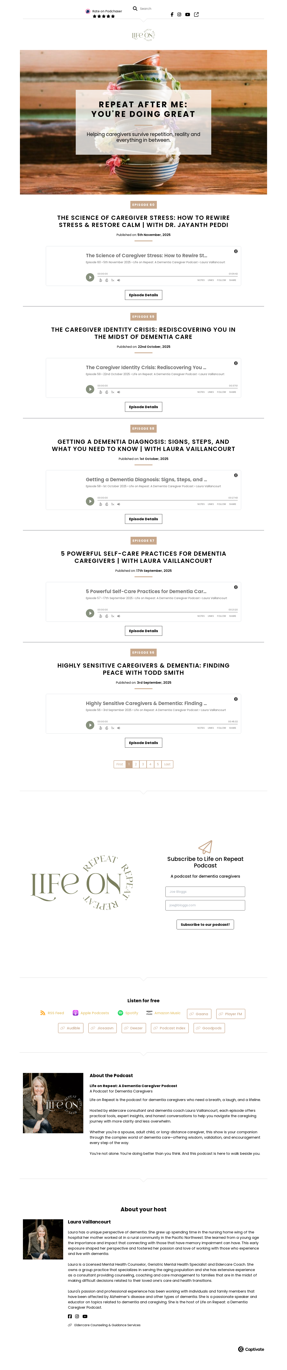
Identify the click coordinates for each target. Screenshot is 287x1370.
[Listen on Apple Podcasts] (89, 1016)
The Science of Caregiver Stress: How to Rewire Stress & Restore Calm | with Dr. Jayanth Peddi (143, 224)
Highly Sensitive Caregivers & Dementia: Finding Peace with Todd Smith (143, 671)
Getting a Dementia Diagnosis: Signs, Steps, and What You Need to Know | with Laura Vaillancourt (143, 447)
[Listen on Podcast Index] (170, 1031)
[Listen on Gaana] (203, 1016)
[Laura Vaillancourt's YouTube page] (79, 1319)
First (119, 766)
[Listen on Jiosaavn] (102, 1031)
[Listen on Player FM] (235, 1016)
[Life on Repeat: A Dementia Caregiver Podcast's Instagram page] (179, 16)
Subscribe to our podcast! (205, 926)
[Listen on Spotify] (128, 1016)
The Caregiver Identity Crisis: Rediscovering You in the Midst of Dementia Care (143, 335)
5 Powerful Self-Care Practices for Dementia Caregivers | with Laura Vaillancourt (143, 559)
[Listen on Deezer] (134, 1031)
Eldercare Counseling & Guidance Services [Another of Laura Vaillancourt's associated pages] (104, 1327)
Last (167, 766)
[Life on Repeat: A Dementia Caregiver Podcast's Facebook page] (173, 16)
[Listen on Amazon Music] (166, 1016)
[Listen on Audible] (71, 1031)
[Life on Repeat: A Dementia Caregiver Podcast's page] (194, 16)
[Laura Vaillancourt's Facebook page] (70, 1319)
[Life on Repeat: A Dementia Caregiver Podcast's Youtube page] (186, 16)
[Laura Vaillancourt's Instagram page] (74, 1319)
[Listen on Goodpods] (209, 1031)
